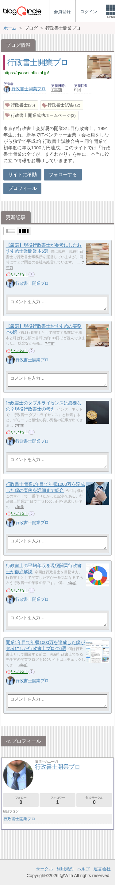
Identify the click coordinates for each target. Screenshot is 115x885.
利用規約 (65, 868)
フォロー (21, 800)
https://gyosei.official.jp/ (26, 72)
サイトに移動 (22, 174)
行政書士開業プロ (37, 62)
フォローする (63, 174)
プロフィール (22, 188)
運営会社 (102, 868)
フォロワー (57, 800)
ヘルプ (83, 868)
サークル (44, 868)
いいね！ (19, 274)
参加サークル (94, 800)
